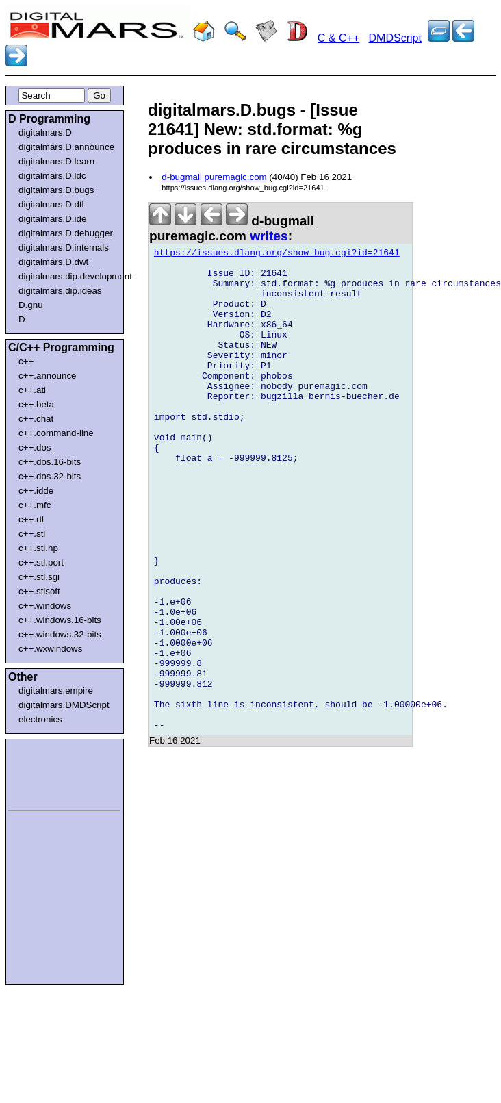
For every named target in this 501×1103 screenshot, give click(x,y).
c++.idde (35, 490)
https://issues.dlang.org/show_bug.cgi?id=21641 (277, 255)
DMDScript (395, 38)
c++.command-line (56, 433)
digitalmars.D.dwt (53, 262)
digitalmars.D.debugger (65, 233)
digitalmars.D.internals (63, 247)
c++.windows (44, 605)
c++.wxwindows (50, 649)
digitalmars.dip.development (67, 276)
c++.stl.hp (38, 548)
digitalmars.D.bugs (56, 190)
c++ (26, 361)
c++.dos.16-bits (49, 462)
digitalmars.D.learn (56, 161)
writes (268, 236)
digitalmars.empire (55, 690)
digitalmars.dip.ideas (60, 291)
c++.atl (32, 390)
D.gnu (30, 305)
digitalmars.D (45, 132)
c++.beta (36, 404)
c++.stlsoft (39, 591)
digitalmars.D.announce (66, 147)
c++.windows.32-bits (59, 634)
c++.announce (47, 375)
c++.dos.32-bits (49, 476)
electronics (40, 719)
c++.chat (35, 419)
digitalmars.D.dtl (51, 204)
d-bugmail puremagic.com (214, 177)
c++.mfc (34, 505)
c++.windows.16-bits (59, 620)
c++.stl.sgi (39, 577)
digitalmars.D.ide (52, 219)
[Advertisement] (49, 772)
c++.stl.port (41, 562)
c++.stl (31, 534)
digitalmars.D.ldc (52, 175)
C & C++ (338, 38)
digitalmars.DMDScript (64, 705)
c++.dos (34, 447)
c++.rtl (31, 519)
